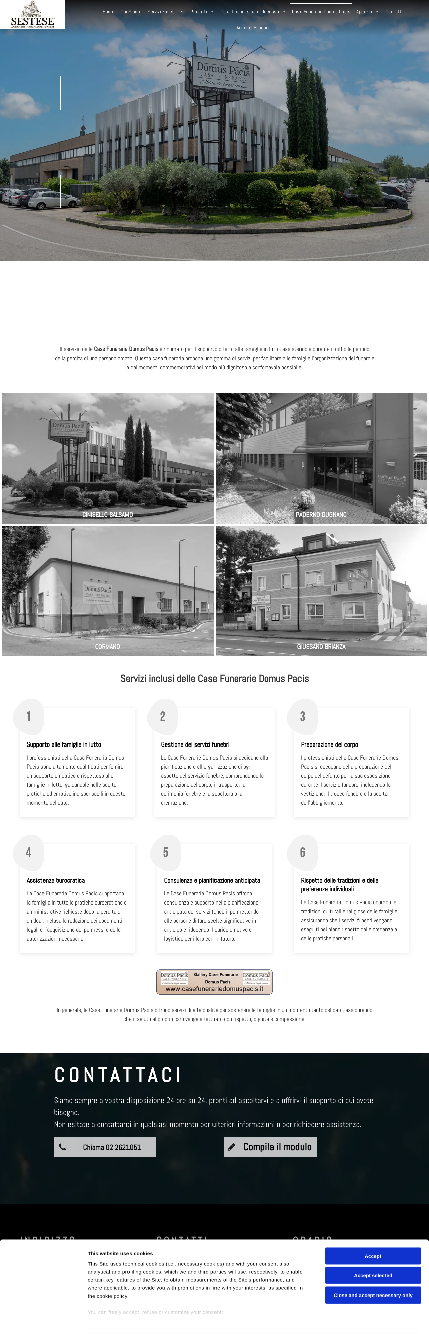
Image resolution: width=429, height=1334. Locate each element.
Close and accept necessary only (373, 1270)
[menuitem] (109, 11)
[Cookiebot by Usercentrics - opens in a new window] (43, 1321)
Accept (373, 1231)
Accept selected (373, 1250)
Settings (340, 1321)
